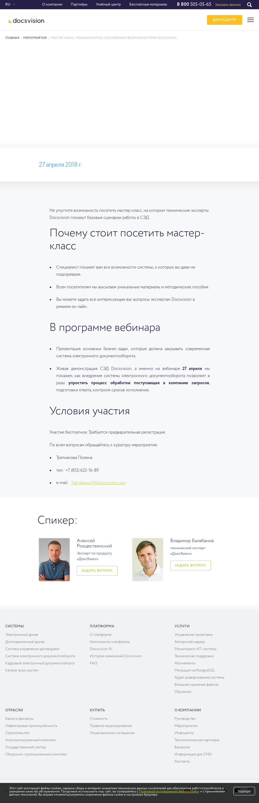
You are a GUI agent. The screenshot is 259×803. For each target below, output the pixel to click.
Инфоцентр (184, 733)
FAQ (93, 663)
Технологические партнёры (197, 740)
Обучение (183, 692)
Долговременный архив (24, 642)
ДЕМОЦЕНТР (224, 20)
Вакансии (182, 747)
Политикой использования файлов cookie (169, 791)
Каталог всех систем (21, 670)
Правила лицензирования (111, 726)
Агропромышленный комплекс (30, 740)
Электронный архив (21, 635)
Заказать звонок (228, 5)
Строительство (17, 733)
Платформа (102, 626)
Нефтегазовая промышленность (31, 726)
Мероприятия (35, 37)
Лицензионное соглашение (112, 733)
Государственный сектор (25, 747)
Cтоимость (98, 719)
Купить (97, 710)
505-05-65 (194, 4)
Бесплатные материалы (148, 4)
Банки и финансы (19, 719)
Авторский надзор (190, 642)
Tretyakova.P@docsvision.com (98, 483)
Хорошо (244, 791)
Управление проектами (194, 635)
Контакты (182, 761)
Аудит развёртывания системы (199, 677)
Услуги (182, 626)
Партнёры (79, 4)
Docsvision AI (101, 649)
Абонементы (185, 663)
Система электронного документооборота (40, 656)
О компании (52, 4)
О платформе (100, 635)
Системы (14, 626)
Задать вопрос (97, 570)
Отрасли (14, 710)
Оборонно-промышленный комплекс (36, 754)
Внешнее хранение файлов (196, 685)
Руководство (185, 719)
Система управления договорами (32, 649)
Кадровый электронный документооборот (40, 663)
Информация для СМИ (193, 754)
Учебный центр (108, 4)
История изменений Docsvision (116, 656)
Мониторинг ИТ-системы (195, 649)
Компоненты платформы (110, 642)
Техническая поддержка (194, 656)
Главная (12, 37)
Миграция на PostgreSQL (195, 670)
